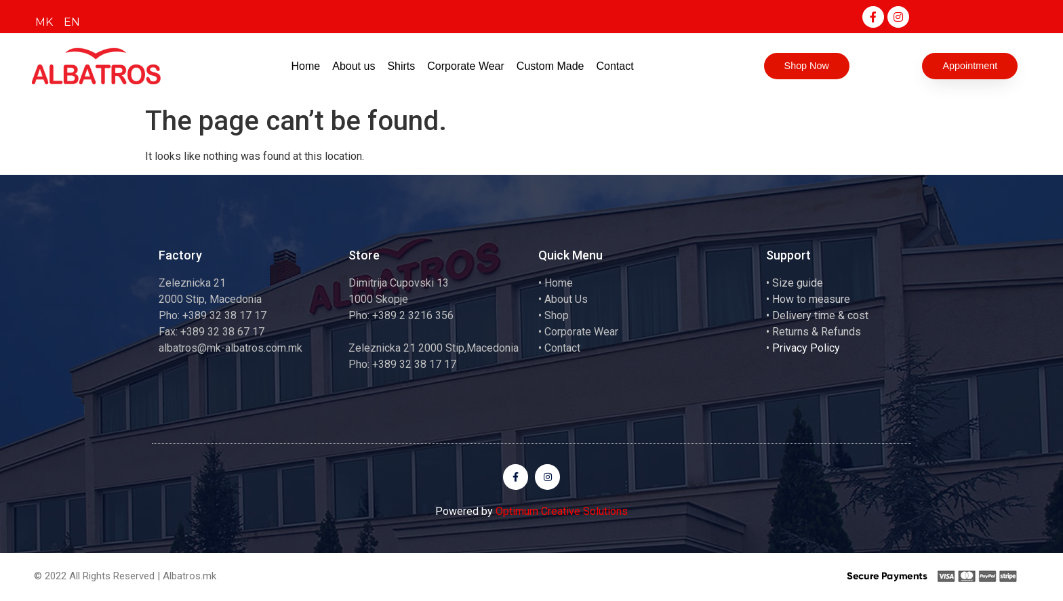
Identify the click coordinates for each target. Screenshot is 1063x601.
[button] (806, 66)
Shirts (401, 66)
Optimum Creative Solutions (562, 511)
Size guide (797, 282)
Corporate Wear (465, 66)
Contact (614, 66)
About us (353, 66)
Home (306, 66)
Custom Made (550, 66)
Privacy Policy (806, 347)
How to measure (811, 299)
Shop (556, 315)
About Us (566, 299)
